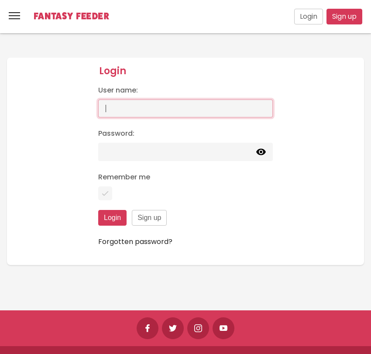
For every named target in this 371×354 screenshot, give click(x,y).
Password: (116, 133)
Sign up (344, 16)
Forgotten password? (135, 242)
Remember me (124, 177)
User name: (118, 90)
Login (308, 16)
